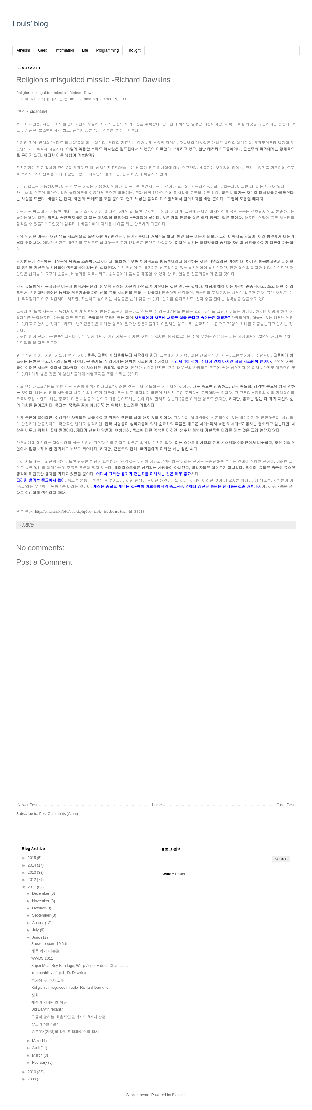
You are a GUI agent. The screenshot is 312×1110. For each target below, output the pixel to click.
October (39, 908)
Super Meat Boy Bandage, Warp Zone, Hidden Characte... (79, 965)
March (38, 1055)
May (36, 1040)
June (36, 937)
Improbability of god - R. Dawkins (58, 973)
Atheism (23, 50)
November (41, 901)
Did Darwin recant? (47, 1009)
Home (157, 805)
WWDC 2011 (42, 958)
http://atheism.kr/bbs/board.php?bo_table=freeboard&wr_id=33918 (89, 511)
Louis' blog (30, 23)
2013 (32, 872)
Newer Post (27, 805)
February (40, 1062)
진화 (35, 995)
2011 (32, 887)
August (38, 923)
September (41, 915)
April (36, 1048)
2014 (32, 865)
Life (85, 50)
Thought (133, 50)
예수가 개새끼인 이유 (49, 1002)
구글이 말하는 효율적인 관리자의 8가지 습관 (68, 1017)
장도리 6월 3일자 (45, 1024)
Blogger (178, 1095)
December (41, 893)
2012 (32, 880)
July (36, 930)
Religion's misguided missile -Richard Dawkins (69, 987)
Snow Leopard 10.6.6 (49, 944)
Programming (107, 50)
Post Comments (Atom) (58, 814)
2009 (32, 1079)
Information (64, 50)
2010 (32, 1072)
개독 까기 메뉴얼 (45, 951)
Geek (42, 50)
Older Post (285, 805)
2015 (32, 858)
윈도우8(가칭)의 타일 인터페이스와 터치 (65, 1031)
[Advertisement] (156, 751)
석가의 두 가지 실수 (47, 980)
